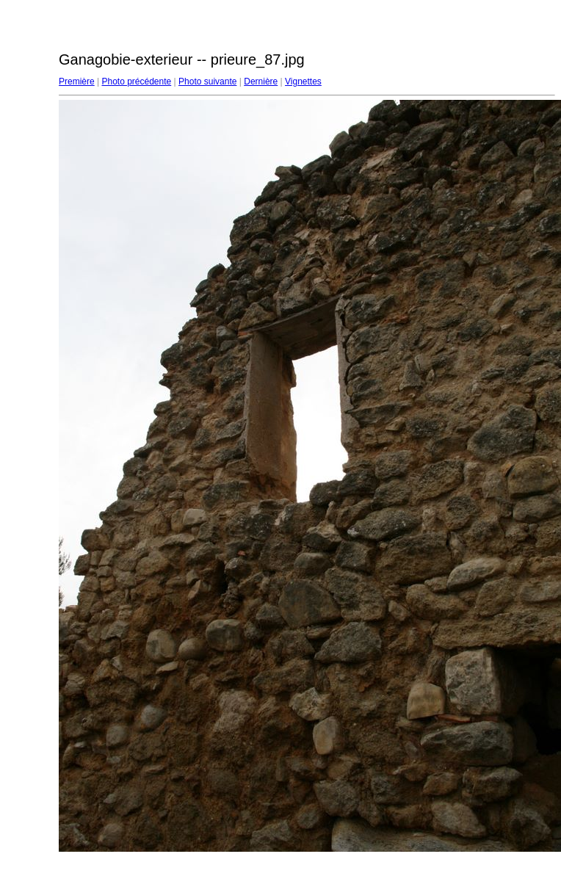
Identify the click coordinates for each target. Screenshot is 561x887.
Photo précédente (136, 81)
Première (77, 81)
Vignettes (303, 81)
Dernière (261, 81)
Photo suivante (207, 81)
